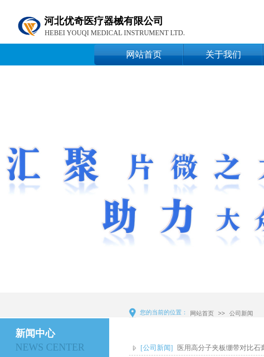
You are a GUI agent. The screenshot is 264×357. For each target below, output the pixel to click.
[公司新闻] (156, 348)
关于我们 (223, 55)
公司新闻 (241, 313)
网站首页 (144, 55)
